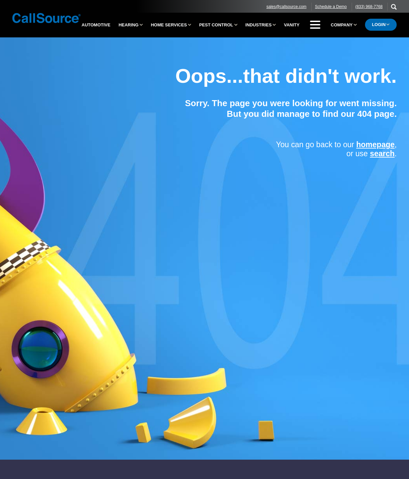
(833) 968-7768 (369, 6)
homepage (375, 144)
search (382, 153)
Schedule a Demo (331, 6)
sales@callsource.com (286, 6)
